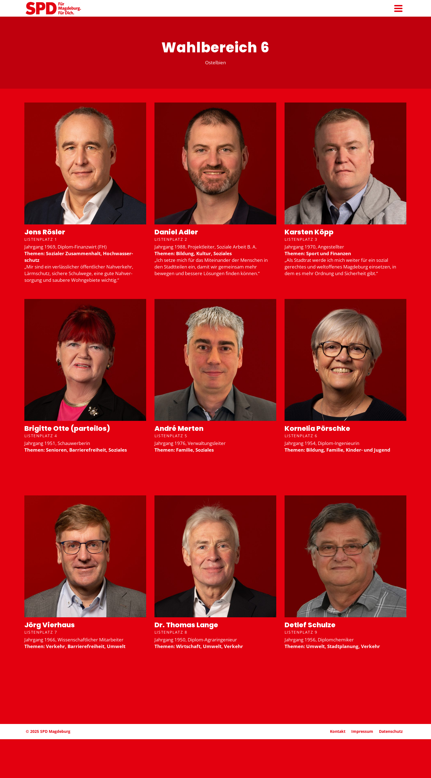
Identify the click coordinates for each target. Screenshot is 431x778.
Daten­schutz (391, 731)
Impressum (362, 731)
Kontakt (337, 731)
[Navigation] (398, 8)
